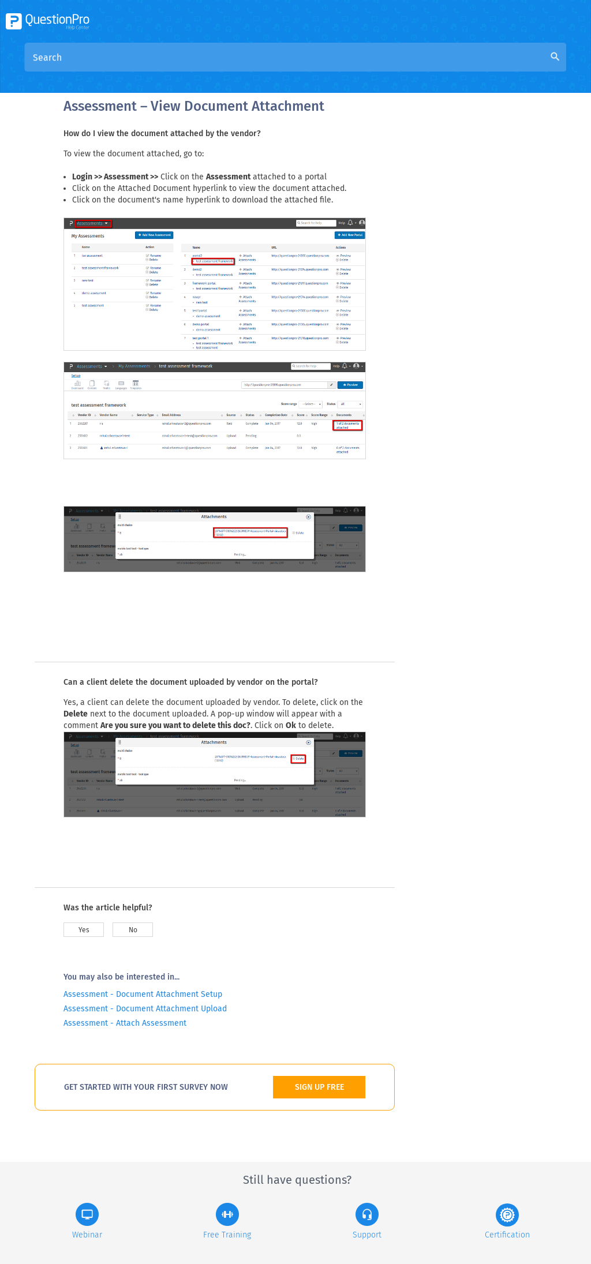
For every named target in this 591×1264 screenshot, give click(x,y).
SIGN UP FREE (319, 1087)
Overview (256, 70)
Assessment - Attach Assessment (124, 1023)
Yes (83, 930)
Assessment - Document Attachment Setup (142, 994)
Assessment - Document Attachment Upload (145, 1009)
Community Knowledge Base (348, 70)
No (133, 930)
